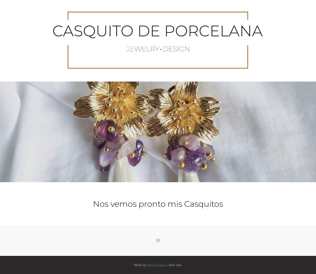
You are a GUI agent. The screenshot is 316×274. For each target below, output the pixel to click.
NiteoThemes (157, 265)
